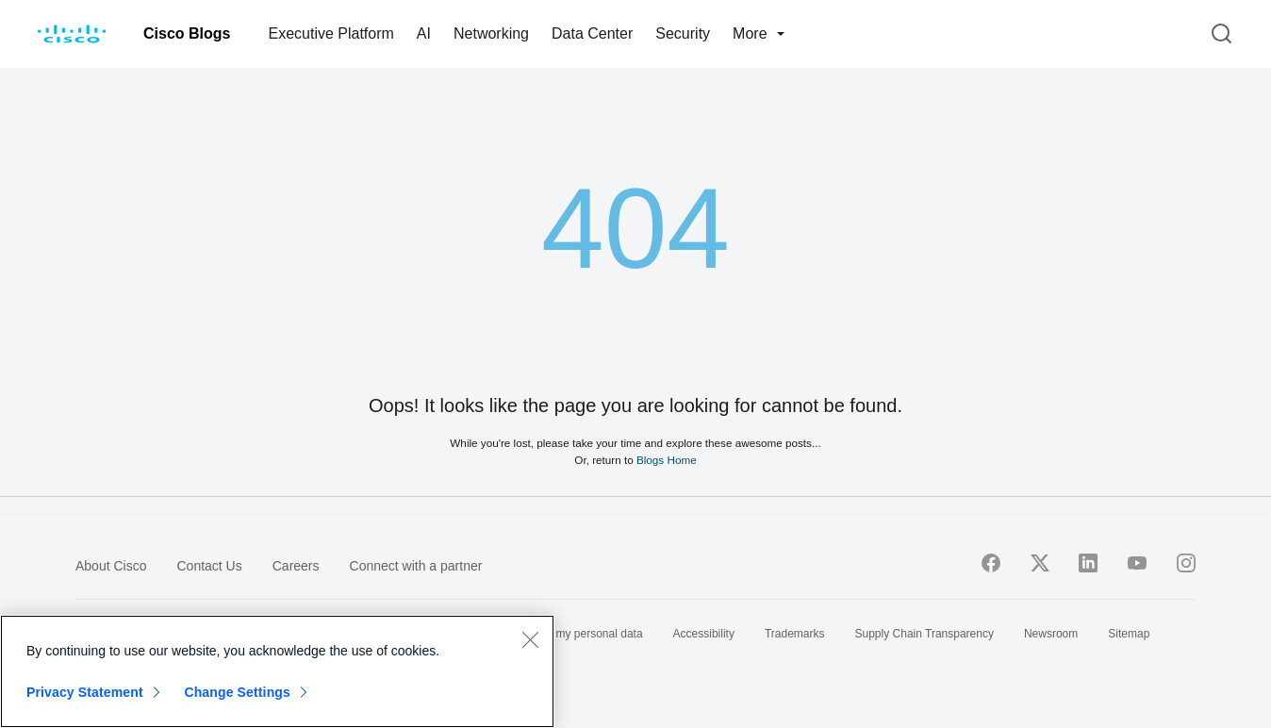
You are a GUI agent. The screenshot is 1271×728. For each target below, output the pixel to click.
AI (424, 33)
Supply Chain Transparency (924, 633)
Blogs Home (666, 460)
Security (682, 33)
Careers (296, 565)
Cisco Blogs (186, 33)
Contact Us (208, 565)
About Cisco (110, 565)
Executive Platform (330, 33)
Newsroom (1051, 633)
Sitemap (1128, 633)
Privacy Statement (84, 692)
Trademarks (795, 633)
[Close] (529, 639)
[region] (277, 671)
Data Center (592, 33)
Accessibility (704, 633)
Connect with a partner (416, 565)
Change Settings (237, 692)
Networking (491, 33)
